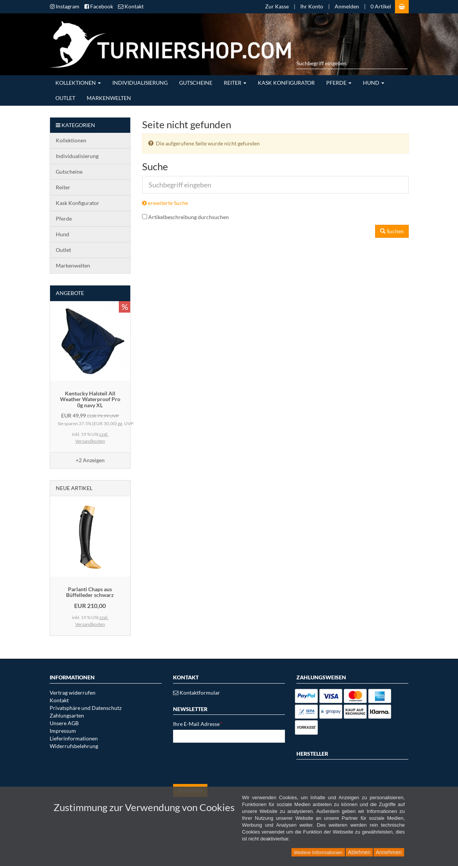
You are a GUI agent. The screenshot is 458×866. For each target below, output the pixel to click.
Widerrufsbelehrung (74, 746)
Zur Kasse (277, 6)
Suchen (392, 231)
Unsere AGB (64, 723)
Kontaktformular (196, 692)
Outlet (65, 98)
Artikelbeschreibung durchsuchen (188, 217)
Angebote (70, 293)
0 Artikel (381, 6)
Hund (373, 82)
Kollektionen (78, 82)
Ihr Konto (311, 6)
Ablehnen (359, 852)
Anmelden (347, 6)
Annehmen (389, 852)
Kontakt (59, 700)
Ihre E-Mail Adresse (197, 724)
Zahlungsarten (67, 715)
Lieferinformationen (74, 738)
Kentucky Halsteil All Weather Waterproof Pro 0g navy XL (90, 399)
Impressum (63, 730)
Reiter (235, 82)
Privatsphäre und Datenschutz (85, 708)
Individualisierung (140, 82)
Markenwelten (109, 98)
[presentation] (231, 763)
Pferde (338, 82)
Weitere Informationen (318, 852)
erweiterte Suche (165, 203)
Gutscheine (195, 82)
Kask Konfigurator (286, 82)
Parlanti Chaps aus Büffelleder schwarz (90, 592)
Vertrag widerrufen (72, 692)
